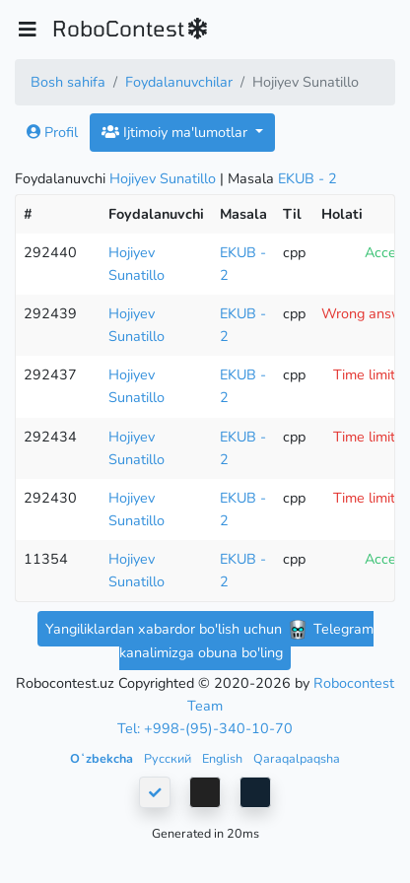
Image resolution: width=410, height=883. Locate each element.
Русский (169, 758)
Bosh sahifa (68, 82)
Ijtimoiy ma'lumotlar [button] (176, 132)
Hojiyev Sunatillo (162, 178)
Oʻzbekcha (103, 758)
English (223, 758)
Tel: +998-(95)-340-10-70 (205, 728)
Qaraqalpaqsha (296, 758)
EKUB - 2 (307, 178)
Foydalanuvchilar (179, 82)
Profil (52, 132)
